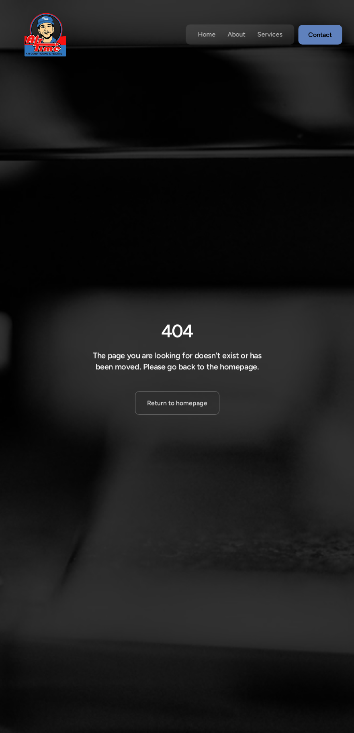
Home (206, 34)
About (236, 34)
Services (269, 34)
